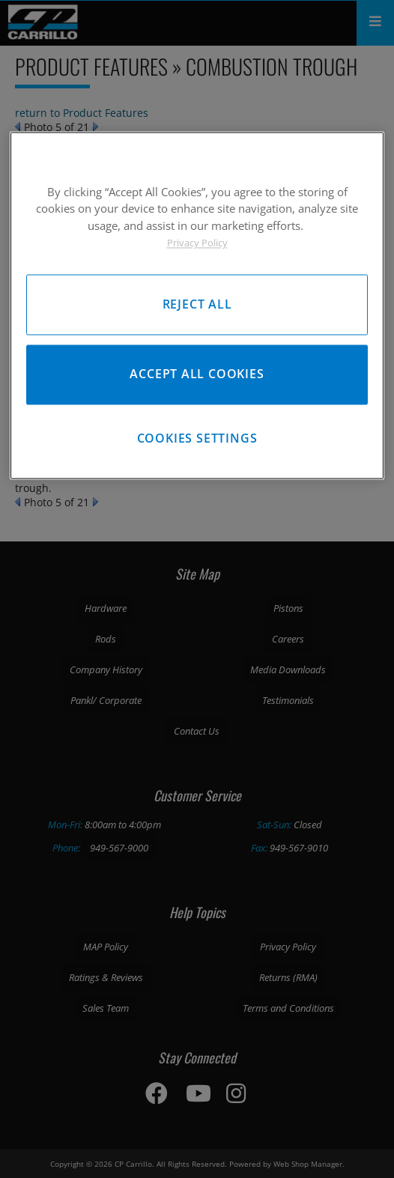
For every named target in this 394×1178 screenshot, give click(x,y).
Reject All (197, 304)
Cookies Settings (197, 439)
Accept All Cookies (197, 374)
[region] (197, 305)
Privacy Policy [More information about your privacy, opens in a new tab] (197, 243)
